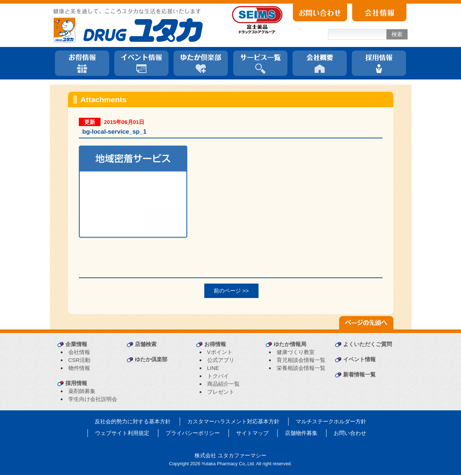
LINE (213, 368)
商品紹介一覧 (223, 384)
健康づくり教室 (296, 352)
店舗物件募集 (301, 433)
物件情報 (79, 368)
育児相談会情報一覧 (301, 360)
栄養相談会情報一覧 (301, 368)
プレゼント (220, 392)
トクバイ (218, 376)
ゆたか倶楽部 (151, 359)
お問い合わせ (350, 433)
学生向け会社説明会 (92, 399)
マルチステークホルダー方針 (331, 421)
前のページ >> (231, 291)
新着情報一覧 (359, 374)
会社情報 (79, 352)
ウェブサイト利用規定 (122, 433)
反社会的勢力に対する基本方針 (133, 421)
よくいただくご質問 (367, 344)
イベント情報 (359, 359)
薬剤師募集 (81, 391)
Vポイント (219, 352)
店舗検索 (146, 344)
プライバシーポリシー (193, 433)
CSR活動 (79, 360)
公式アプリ (220, 360)
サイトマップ (252, 433)
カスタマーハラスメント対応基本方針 (233, 421)
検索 (397, 34)
